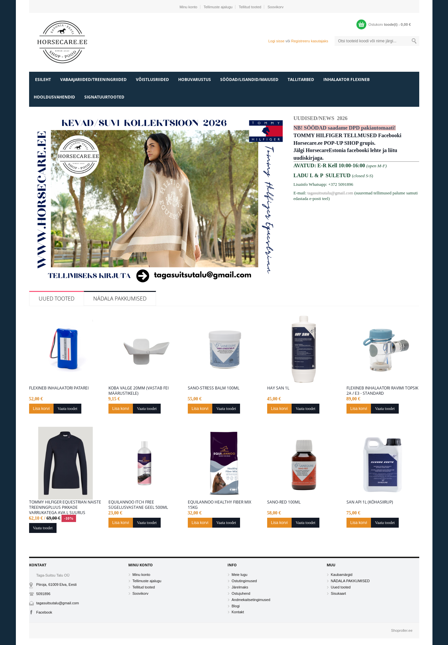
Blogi (236, 606)
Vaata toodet (67, 408)
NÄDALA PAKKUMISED (119, 298)
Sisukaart (338, 593)
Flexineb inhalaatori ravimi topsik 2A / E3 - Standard (382, 390)
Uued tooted (56, 298)
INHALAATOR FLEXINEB (346, 79)
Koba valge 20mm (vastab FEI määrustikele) (138, 390)
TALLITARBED (301, 79)
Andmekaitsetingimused (251, 600)
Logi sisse (276, 41)
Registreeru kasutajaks (309, 41)
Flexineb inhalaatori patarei (59, 388)
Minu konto (188, 7)
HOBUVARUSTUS (194, 79)
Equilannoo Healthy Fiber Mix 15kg (219, 505)
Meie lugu (240, 575)
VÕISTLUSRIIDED (152, 79)
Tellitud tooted (250, 7)
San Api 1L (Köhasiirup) (369, 502)
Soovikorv (275, 7)
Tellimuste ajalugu (218, 7)
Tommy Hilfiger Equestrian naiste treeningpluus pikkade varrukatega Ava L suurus (65, 507)
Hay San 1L (278, 388)
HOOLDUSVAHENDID (54, 97)
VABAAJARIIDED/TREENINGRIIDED (93, 79)
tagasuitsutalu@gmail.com (330, 192)
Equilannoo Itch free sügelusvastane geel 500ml (138, 505)
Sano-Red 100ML (284, 502)
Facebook (44, 612)
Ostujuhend (241, 593)
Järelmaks (240, 587)
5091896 (43, 594)
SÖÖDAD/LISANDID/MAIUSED (249, 79)
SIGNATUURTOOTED (104, 97)
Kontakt (238, 612)
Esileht (43, 79)
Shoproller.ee (402, 630)
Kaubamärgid (341, 575)
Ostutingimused (244, 581)
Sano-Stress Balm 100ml (213, 388)
